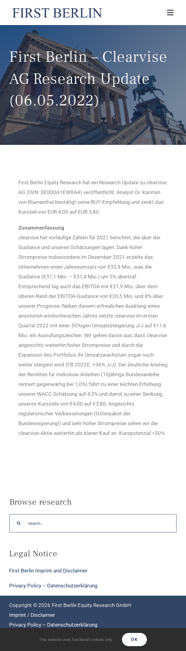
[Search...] (93, 523)
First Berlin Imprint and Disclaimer (48, 571)
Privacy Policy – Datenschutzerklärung (53, 586)
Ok (134, 639)
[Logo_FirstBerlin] (57, 7)
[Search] (18, 523)
